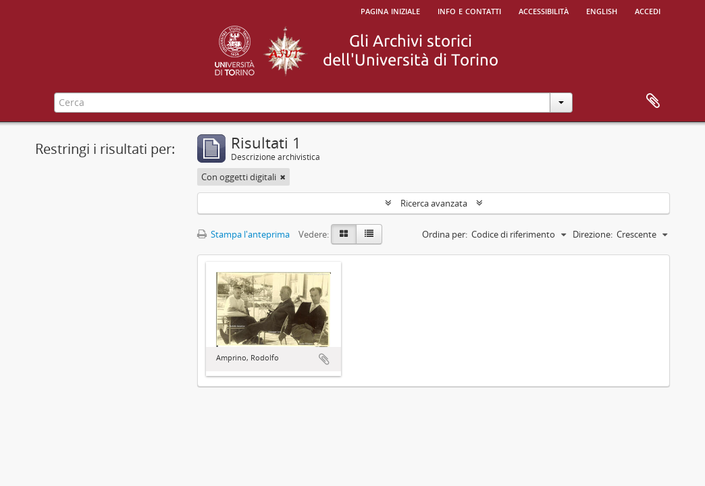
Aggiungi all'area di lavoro (324, 359)
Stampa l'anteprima (243, 234)
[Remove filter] (283, 177)
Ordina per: (444, 234)
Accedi (647, 10)
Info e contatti (469, 10)
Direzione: (592, 234)
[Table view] (369, 234)
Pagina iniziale (390, 10)
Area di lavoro (653, 101)
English (601, 10)
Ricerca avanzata (433, 203)
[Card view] (344, 234)
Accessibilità (544, 10)
